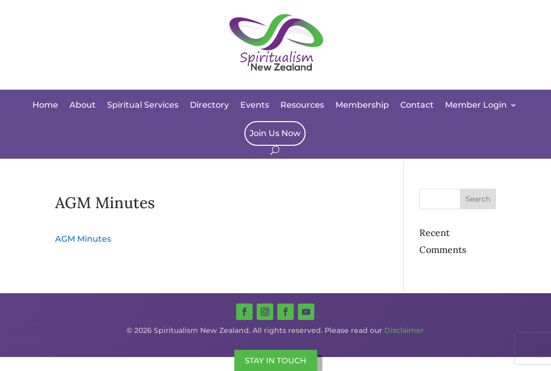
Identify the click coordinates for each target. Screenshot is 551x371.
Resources (302, 105)
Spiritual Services (143, 105)
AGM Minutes (83, 239)
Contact (417, 105)
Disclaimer (404, 330)
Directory (209, 105)
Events (254, 105)
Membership (362, 105)
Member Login (476, 105)
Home (45, 105)
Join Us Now (275, 133)
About (82, 105)
